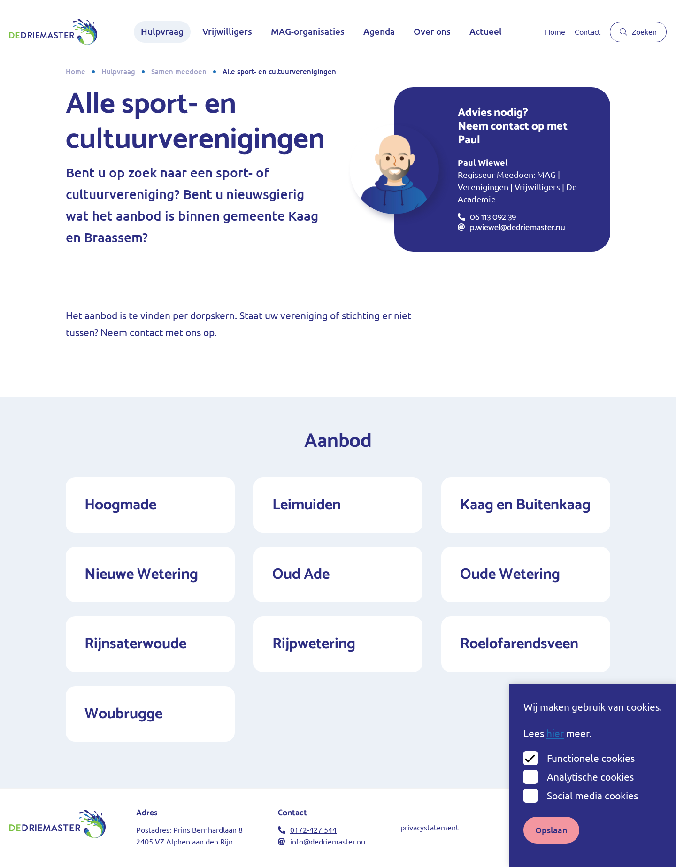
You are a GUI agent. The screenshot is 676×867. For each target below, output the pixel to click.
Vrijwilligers (227, 32)
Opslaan (551, 838)
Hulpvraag (162, 32)
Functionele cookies (591, 766)
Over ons (432, 32)
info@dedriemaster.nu (321, 841)
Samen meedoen (179, 72)
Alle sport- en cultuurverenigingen (279, 72)
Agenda (379, 32)
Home (555, 32)
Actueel (485, 32)
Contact (587, 32)
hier (555, 741)
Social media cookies (592, 803)
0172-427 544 (307, 830)
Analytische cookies (590, 785)
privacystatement (429, 827)
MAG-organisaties (308, 32)
